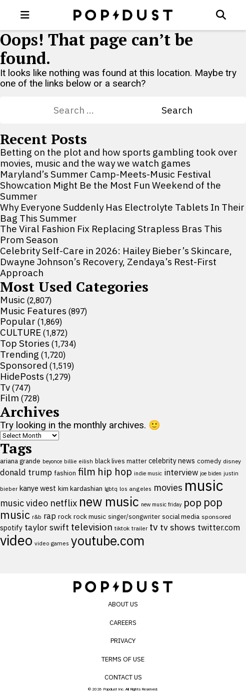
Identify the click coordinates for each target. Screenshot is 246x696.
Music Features (33, 311)
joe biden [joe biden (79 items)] (211, 473)
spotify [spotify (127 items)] (11, 527)
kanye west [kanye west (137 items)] (38, 488)
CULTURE (20, 332)
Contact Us (123, 677)
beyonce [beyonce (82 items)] (52, 461)
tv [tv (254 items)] (154, 526)
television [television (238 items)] (91, 527)
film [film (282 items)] (87, 471)
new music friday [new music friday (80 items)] (161, 504)
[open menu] (25, 15)
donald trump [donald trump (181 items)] (26, 472)
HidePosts (22, 376)
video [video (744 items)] (16, 540)
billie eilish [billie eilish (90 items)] (78, 461)
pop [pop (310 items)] (193, 502)
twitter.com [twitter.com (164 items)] (219, 527)
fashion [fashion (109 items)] (65, 473)
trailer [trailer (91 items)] (140, 528)
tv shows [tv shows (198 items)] (178, 527)
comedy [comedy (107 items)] (209, 461)
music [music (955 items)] (203, 485)
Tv (5, 387)
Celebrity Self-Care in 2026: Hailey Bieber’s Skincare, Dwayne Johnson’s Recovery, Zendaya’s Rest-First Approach (116, 262)
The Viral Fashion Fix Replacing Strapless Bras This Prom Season (111, 234)
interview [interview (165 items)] (181, 472)
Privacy (123, 640)
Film (9, 398)
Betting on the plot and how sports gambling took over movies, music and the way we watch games (119, 157)
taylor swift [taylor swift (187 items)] (46, 527)
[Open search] (221, 15)
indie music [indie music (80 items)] (148, 473)
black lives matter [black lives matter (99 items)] (120, 461)
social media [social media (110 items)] (181, 516)
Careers (123, 622)
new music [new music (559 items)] (109, 501)
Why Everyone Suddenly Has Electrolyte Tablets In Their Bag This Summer (122, 212)
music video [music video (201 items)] (24, 503)
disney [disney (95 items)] (232, 461)
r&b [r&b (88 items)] (37, 516)
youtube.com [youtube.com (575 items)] (107, 540)
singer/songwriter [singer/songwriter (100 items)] (134, 516)
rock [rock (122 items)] (65, 516)
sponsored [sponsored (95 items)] (216, 516)
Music (12, 300)
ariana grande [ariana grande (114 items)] (20, 460)
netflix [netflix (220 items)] (63, 503)
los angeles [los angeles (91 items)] (136, 488)
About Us (123, 604)
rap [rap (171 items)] (50, 515)
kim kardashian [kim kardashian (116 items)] (80, 488)
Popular (18, 321)
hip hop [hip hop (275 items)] (115, 471)
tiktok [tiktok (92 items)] (122, 528)
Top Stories (25, 343)
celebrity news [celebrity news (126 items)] (171, 460)
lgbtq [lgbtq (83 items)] (111, 488)
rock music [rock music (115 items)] (90, 516)
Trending (19, 354)
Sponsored (24, 365)
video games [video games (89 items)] (51, 543)
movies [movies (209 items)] (168, 487)
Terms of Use (123, 659)
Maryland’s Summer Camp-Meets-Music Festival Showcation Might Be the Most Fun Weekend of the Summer (110, 185)
